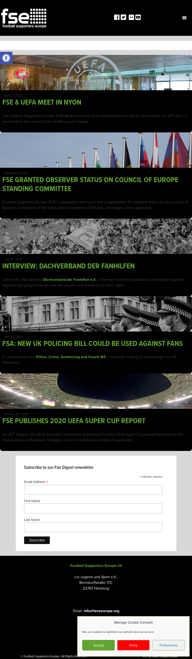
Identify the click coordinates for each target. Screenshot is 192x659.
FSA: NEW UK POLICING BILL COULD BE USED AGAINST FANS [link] (92, 344)
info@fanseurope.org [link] (101, 611)
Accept (98, 645)
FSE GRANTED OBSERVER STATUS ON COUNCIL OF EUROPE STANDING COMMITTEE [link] (90, 184)
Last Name (32, 520)
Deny (133, 645)
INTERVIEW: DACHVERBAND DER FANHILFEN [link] (68, 266)
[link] (6, 58)
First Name (32, 501)
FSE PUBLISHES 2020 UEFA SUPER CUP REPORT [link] (73, 421)
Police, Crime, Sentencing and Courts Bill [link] (71, 357)
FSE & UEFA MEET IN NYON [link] (41, 102)
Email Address (36, 482)
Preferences (168, 645)
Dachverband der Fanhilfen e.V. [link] (69, 279)
